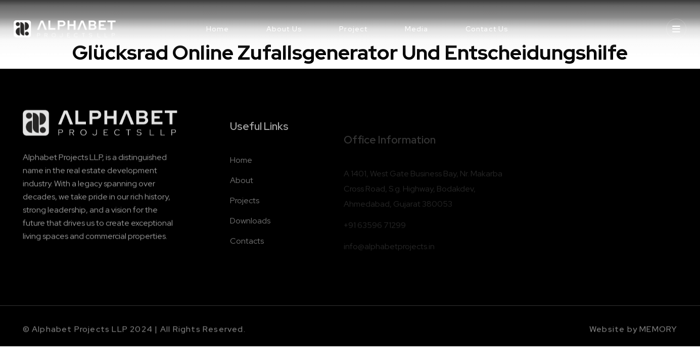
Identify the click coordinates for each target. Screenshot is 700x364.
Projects (244, 209)
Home (241, 168)
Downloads (250, 229)
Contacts (247, 249)
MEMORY (658, 333)
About (241, 189)
